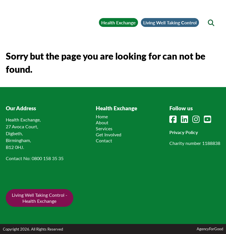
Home (102, 116)
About (102, 122)
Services (104, 128)
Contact (104, 140)
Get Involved (108, 134)
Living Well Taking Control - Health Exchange (39, 198)
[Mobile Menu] (18, 13)
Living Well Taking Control (170, 22)
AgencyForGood (210, 228)
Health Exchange (118, 22)
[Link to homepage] (53, 19)
